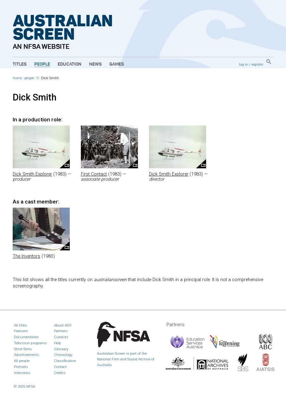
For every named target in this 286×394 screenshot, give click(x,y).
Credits (59, 373)
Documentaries (26, 337)
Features (21, 331)
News (95, 64)
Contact (60, 367)
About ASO (63, 325)
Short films (23, 349)
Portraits (21, 367)
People (42, 64)
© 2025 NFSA (24, 386)
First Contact (94, 174)
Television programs (30, 343)
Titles (20, 64)
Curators (61, 337)
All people (21, 360)
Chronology (63, 354)
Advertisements (26, 354)
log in (243, 64)
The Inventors (26, 256)
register (257, 64)
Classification (65, 360)
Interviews (22, 373)
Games (116, 64)
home (17, 78)
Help (57, 343)
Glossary (61, 349)
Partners (61, 331)
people (29, 78)
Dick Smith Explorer (32, 174)
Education (69, 64)
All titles (20, 325)
